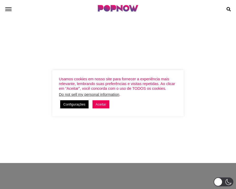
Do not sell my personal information (89, 94)
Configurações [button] (74, 104)
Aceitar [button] (101, 104)
